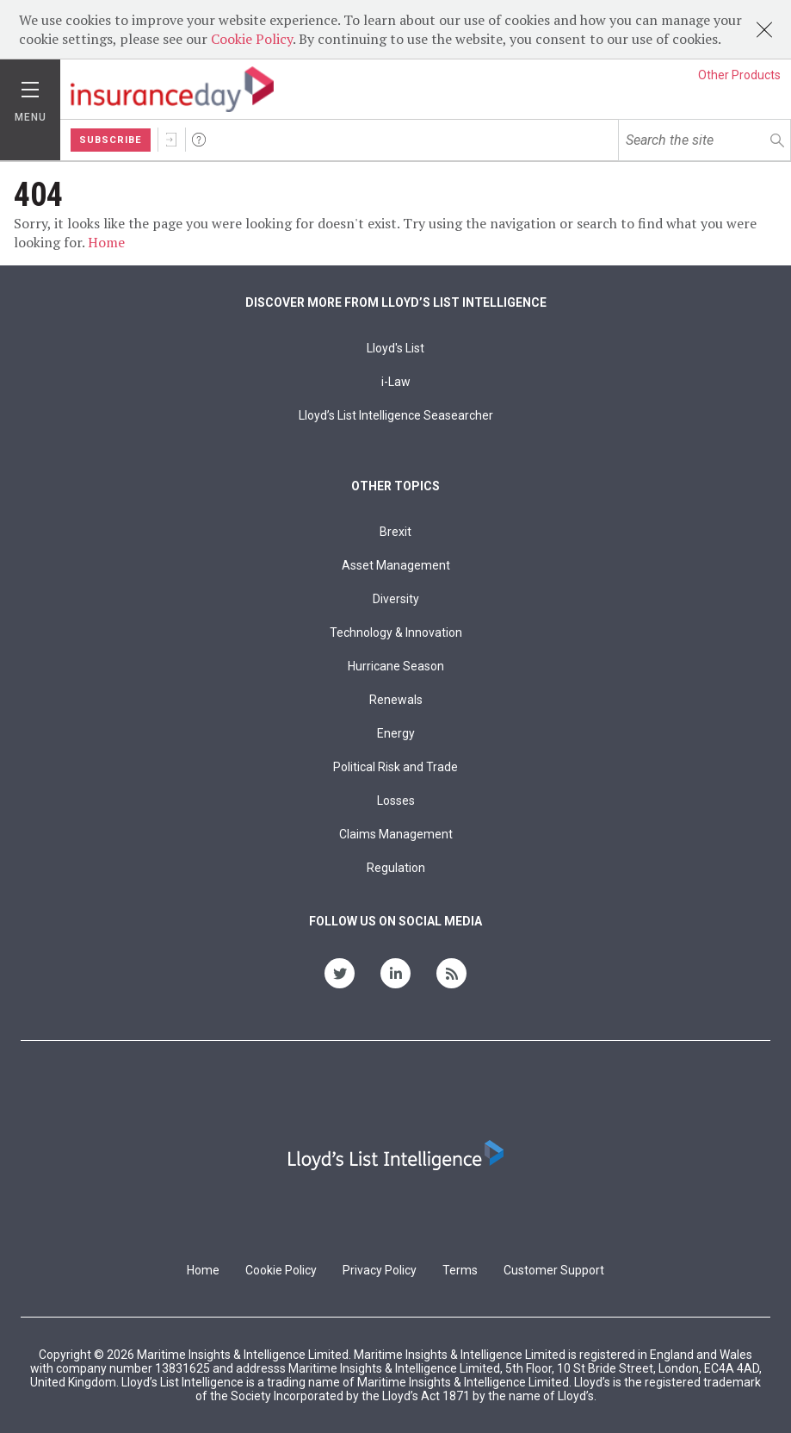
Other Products (739, 75)
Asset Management (396, 565)
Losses (396, 800)
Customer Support (554, 1270)
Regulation (396, 868)
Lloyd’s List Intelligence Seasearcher (396, 415)
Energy (396, 733)
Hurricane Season (396, 666)
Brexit (395, 532)
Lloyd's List (395, 348)
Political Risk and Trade (395, 767)
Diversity (396, 599)
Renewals (396, 700)
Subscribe (110, 140)
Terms (460, 1270)
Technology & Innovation (396, 632)
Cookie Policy (252, 38)
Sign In (171, 140)
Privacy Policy (380, 1270)
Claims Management (396, 834)
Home (106, 242)
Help (199, 140)
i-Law (396, 382)
